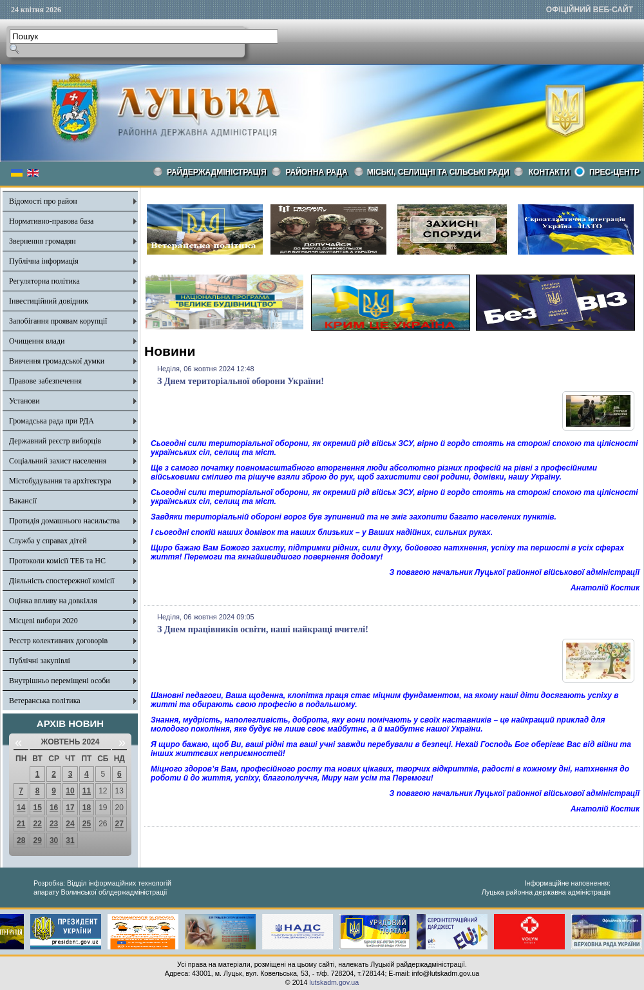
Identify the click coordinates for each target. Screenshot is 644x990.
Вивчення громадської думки (56, 360)
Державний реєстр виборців (55, 440)
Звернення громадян (42, 241)
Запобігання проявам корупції (58, 320)
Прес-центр (614, 172)
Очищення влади (36, 340)
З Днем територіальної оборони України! (240, 381)
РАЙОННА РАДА (317, 172)
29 (37, 840)
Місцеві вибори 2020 (43, 620)
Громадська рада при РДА (51, 420)
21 (21, 823)
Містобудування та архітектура (60, 480)
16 (54, 807)
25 (86, 823)
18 (86, 807)
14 (21, 807)
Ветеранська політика (44, 700)
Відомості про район (43, 201)
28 (21, 840)
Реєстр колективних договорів (58, 640)
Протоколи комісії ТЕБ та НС (57, 560)
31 (70, 840)
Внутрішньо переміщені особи (59, 680)
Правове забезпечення (45, 380)
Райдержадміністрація (217, 172)
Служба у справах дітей (48, 540)
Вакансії (23, 500)
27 (119, 823)
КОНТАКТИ (549, 172)
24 (70, 823)
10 (70, 790)
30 (54, 840)
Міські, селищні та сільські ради (438, 172)
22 (37, 823)
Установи (24, 400)
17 (70, 807)
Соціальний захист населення (57, 460)
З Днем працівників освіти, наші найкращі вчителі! (262, 629)
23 (54, 823)
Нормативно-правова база (51, 221)
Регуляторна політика (44, 281)
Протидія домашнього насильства (64, 520)
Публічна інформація (44, 261)
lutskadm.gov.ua (334, 982)
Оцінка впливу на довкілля (53, 600)
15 (37, 807)
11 (86, 790)
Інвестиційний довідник (48, 301)
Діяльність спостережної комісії (62, 580)
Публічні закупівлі (39, 660)
